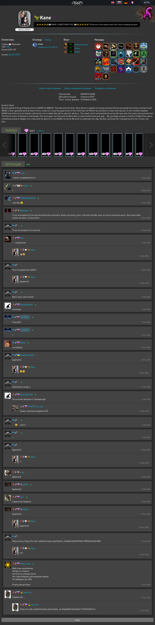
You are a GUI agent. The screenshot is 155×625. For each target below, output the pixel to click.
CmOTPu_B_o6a (35, 406)
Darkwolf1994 (26, 304)
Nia (21, 238)
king (22, 173)
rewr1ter (27, 592)
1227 (8, 46)
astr (22, 497)
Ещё (77, 620)
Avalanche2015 (27, 355)
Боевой (77, 52)
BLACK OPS (14, 54)
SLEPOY (25, 317)
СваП (25, 185)
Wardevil (24, 210)
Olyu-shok (26, 563)
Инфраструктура (81, 44)
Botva (22, 342)
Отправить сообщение (105, 88)
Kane (33, 249)
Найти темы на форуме (50, 88)
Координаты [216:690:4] (47, 47)
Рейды (77, 48)
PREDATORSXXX (28, 198)
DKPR (25, 484)
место (40, 130)
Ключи (48, 39)
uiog (22, 472)
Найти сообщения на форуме (77, 88)
